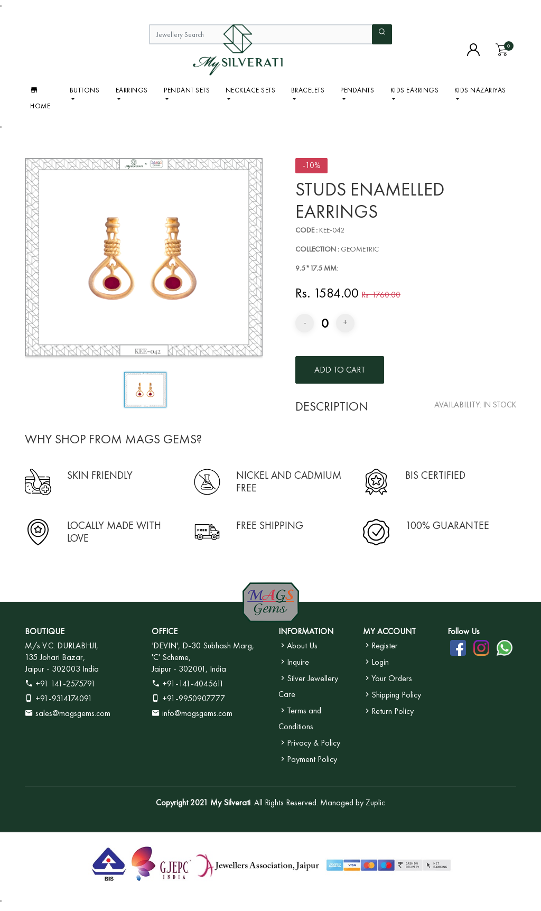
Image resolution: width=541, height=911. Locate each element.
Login (376, 661)
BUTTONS (85, 90)
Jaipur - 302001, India (189, 668)
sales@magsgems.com (67, 713)
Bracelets (308, 90)
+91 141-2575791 (60, 683)
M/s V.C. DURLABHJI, (61, 645)
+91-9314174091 (58, 698)
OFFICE (165, 631)
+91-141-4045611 (188, 683)
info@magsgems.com (197, 713)
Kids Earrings (414, 90)
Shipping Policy (392, 694)
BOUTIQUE (44, 631)
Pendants (357, 90)
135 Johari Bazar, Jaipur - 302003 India (62, 663)
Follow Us (463, 631)
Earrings (132, 90)
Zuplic (375, 802)
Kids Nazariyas (480, 90)
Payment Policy (307, 759)
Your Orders (387, 678)
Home (40, 97)
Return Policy (388, 711)
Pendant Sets (187, 90)
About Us (298, 645)
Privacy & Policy (309, 742)
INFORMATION (305, 631)
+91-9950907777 (188, 698)
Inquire (293, 661)
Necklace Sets (251, 90)
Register (380, 645)
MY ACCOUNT (389, 631)
